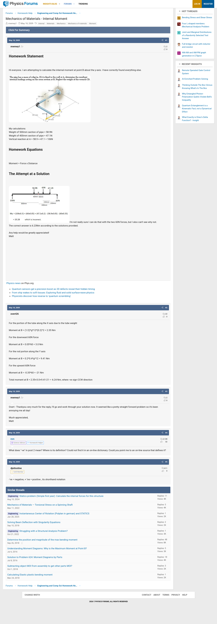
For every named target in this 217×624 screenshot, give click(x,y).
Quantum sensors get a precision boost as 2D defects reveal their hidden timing (75, 297)
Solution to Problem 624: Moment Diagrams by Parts (56, 568)
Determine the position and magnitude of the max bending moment (64, 551)
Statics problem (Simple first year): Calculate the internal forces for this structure (84, 507)
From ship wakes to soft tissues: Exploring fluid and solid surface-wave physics (75, 300)
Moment (114, 24)
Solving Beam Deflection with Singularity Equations (55, 533)
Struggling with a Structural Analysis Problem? (66, 542)
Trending (105, 4)
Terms (163, 606)
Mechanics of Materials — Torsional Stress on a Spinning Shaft (62, 516)
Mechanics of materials (99, 24)
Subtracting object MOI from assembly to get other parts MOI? (61, 577)
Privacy (173, 606)
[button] (81, 4)
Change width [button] (35, 606)
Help (181, 606)
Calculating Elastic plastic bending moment (51, 586)
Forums (90, 4)
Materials (72, 24)
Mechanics (83, 24)
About (154, 606)
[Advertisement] (88, 266)
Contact (143, 606)
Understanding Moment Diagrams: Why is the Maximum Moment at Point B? (69, 560)
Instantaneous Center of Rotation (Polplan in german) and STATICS (76, 525)
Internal (63, 24)
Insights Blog (72, 4)
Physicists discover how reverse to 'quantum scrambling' (63, 304)
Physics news (35, 291)
